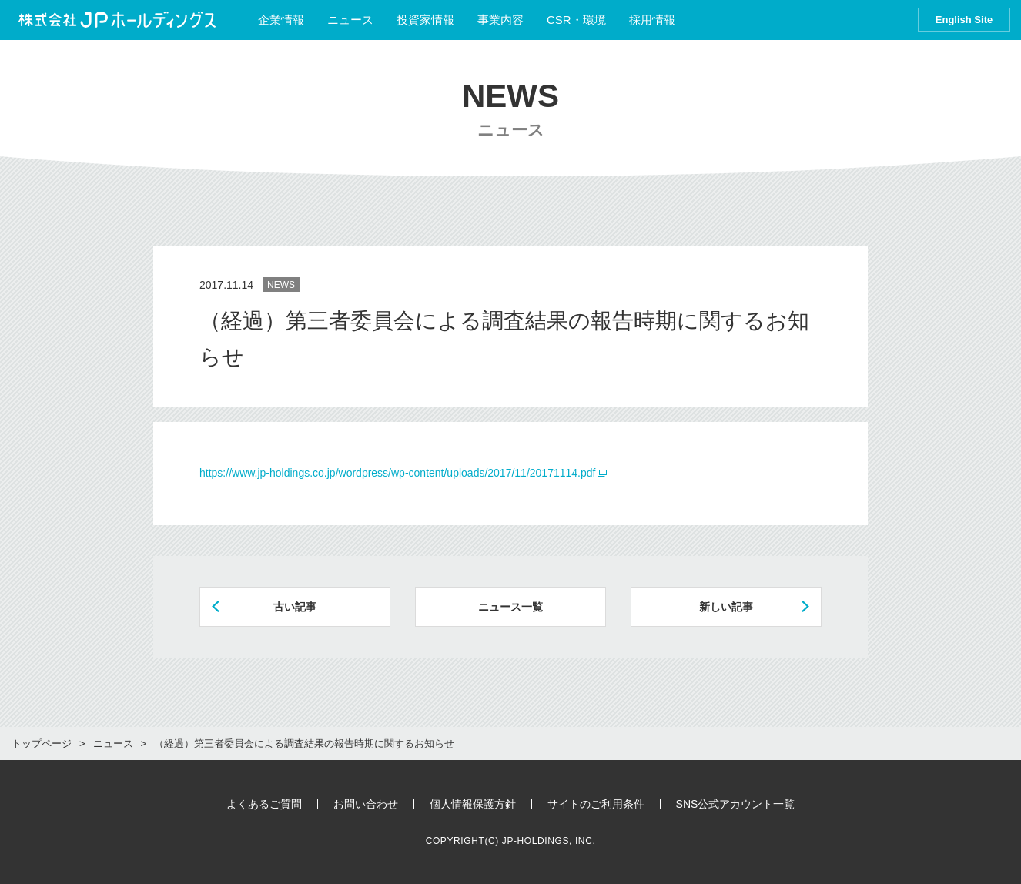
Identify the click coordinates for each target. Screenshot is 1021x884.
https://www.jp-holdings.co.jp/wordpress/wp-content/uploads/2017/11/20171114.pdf (397, 473)
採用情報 (659, 19)
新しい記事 (726, 607)
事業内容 (500, 19)
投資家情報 (425, 19)
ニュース (350, 19)
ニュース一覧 (510, 607)
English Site (964, 19)
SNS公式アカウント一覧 (735, 804)
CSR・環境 (576, 19)
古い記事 (294, 607)
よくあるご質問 (264, 804)
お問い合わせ (365, 804)
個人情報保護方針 (473, 804)
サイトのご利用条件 (595, 804)
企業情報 (281, 19)
